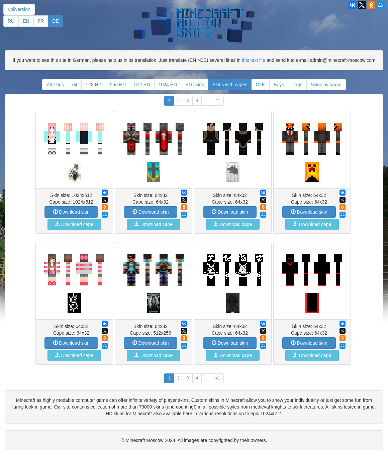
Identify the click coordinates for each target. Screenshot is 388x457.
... (206, 100)
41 (217, 100)
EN (26, 21)
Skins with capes (229, 84)
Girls (260, 84)
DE (55, 21)
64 (75, 84)
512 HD (142, 84)
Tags (297, 84)
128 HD (93, 84)
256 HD (118, 84)
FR (41, 21)
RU (11, 21)
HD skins (194, 84)
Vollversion (19, 9)
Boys (279, 84)
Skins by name (326, 84)
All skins (55, 84)
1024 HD (168, 84)
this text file (253, 60)
